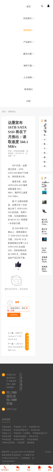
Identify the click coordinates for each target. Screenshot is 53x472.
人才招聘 (28, 77)
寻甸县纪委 (6, 439)
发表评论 (13, 315)
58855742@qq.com (14, 409)
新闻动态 (28, 30)
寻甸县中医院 (19, 439)
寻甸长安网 (6, 436)
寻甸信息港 (6, 430)
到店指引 (28, 18)
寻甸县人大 (6, 433)
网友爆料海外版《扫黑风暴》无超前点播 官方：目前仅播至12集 (46, 126)
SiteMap (48, 452)
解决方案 (28, 54)
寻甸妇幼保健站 (20, 436)
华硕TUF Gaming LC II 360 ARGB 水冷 (15, 336)
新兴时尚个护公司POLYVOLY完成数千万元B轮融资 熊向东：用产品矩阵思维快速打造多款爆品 (46, 144)
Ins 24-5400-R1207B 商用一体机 (45, 252)
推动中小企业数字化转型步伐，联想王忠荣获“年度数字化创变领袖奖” (46, 157)
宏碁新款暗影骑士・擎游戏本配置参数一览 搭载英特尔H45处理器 (46, 153)
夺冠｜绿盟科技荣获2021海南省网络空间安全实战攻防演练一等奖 (46, 166)
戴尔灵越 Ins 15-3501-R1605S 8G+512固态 (45, 234)
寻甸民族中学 (34, 427)
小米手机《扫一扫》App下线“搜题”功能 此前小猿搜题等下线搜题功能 (46, 148)
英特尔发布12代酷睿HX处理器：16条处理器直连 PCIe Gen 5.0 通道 (46, 135)
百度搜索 (21, 443)
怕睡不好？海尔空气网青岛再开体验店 (46, 131)
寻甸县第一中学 (20, 427)
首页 (28, 6)
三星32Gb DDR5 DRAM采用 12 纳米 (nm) (16, 347)
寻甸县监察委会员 (21, 430)
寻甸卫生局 (33, 436)
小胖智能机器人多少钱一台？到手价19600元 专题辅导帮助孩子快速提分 (46, 139)
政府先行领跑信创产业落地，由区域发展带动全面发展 (46, 162)
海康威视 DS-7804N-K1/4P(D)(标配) (45, 261)
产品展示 (28, 42)
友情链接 (6, 419)
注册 (12, 311)
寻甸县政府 (6, 427)
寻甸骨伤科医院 (8, 443)
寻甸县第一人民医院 (22, 433)
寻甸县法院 (35, 430)
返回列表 (28, 341)
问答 (28, 101)
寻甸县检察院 (32, 439)
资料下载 (28, 66)
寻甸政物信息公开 (39, 433)
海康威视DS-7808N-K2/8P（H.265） (46, 271)
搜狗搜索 (30, 443)
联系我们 (28, 89)
